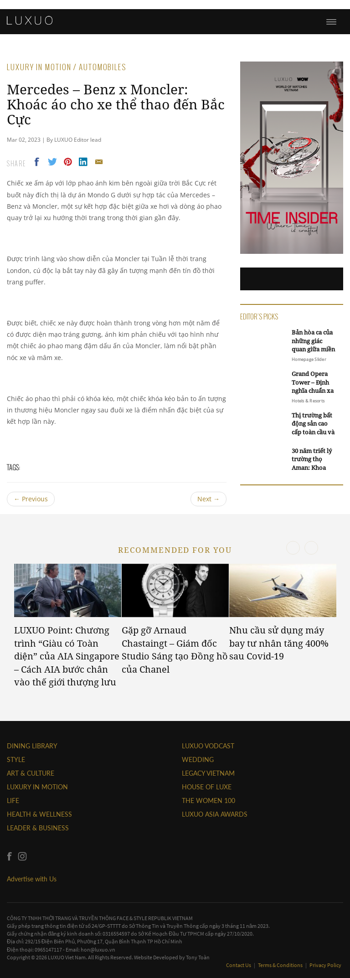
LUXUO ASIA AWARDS (214, 814)
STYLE (16, 759)
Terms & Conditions (280, 965)
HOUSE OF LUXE (207, 787)
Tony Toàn (198, 957)
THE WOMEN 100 (208, 800)
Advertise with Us (32, 879)
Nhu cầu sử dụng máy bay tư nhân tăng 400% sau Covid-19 (279, 643)
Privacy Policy (325, 965)
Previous (31, 498)
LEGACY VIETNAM (208, 773)
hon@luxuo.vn (98, 949)
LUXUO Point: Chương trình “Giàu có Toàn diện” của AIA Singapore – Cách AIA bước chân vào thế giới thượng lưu (66, 656)
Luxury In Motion (37, 787)
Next (208, 498)
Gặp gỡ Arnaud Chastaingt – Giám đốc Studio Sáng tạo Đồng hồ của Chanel (175, 649)
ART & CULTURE (30, 773)
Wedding (198, 759)
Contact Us (239, 965)
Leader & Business (38, 828)
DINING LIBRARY (32, 746)
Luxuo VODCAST (208, 746)
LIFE (13, 800)
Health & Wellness (39, 814)
